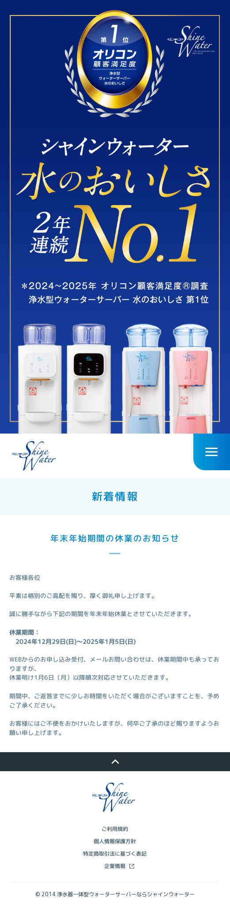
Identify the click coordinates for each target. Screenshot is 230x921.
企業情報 (114, 879)
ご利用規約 (115, 841)
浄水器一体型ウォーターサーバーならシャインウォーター (126, 907)
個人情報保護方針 (115, 854)
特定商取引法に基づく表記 (115, 866)
